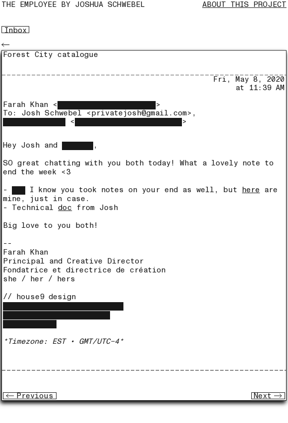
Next (268, 395)
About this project (244, 4)
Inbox (15, 29)
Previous (30, 395)
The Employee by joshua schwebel (73, 4)
